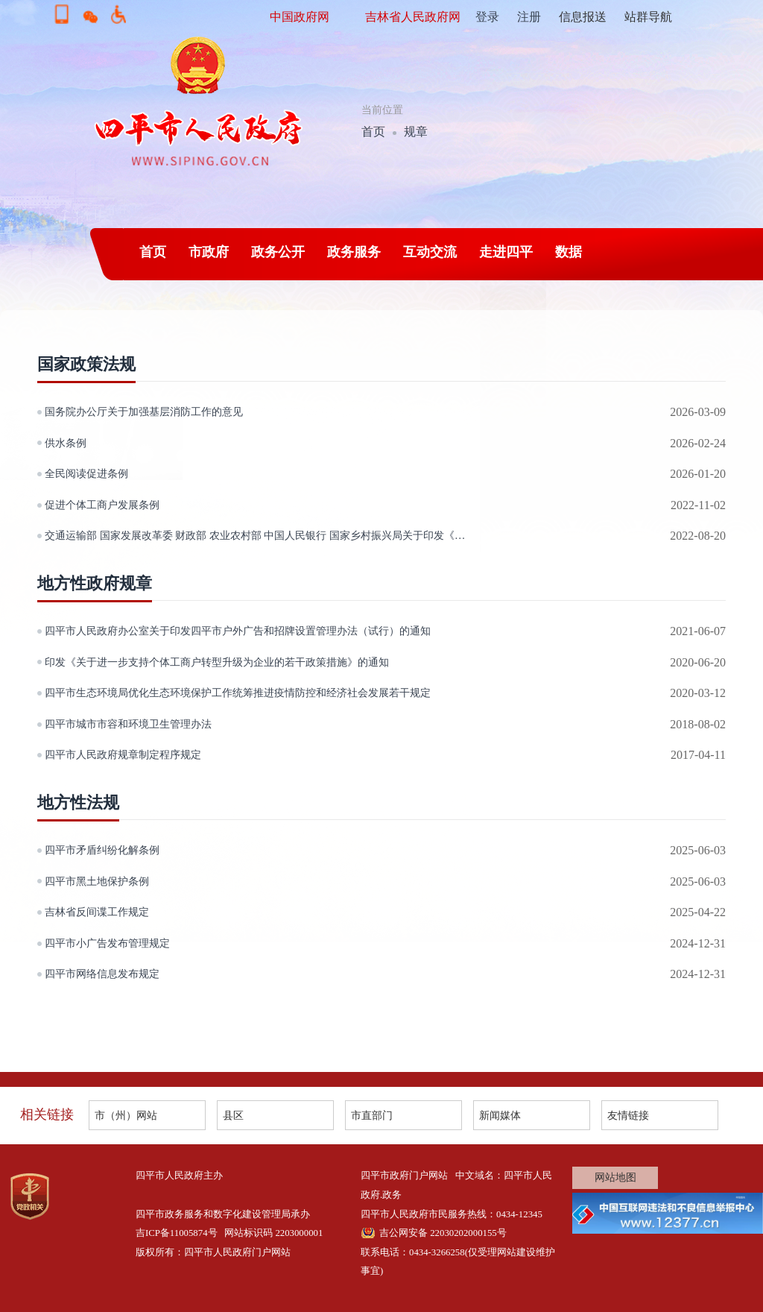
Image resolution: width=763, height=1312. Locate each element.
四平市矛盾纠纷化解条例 (102, 850)
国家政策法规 (86, 364)
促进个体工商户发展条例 (102, 505)
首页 (373, 131)
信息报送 (583, 16)
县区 (233, 1115)
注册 (529, 16)
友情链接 (628, 1115)
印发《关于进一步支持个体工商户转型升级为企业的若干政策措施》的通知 (217, 662)
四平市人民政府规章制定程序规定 (123, 754)
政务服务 (354, 252)
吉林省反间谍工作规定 (97, 912)
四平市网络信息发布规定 (102, 974)
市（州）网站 (126, 1115)
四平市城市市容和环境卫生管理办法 (128, 724)
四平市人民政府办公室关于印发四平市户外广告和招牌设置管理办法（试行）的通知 (238, 631)
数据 (568, 252)
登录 (487, 16)
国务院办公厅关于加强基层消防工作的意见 (144, 411)
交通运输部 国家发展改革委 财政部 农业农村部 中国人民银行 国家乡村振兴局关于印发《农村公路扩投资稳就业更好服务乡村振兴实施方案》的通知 (262, 535)
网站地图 (615, 1177)
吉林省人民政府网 (412, 16)
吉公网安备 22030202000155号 (443, 1233)
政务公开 (278, 252)
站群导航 (648, 16)
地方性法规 (78, 802)
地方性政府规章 (94, 583)
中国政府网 (299, 16)
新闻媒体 (500, 1115)
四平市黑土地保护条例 (97, 881)
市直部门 (372, 1115)
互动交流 (430, 252)
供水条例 (65, 443)
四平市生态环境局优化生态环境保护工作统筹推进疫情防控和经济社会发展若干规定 (238, 692)
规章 (416, 131)
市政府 (209, 252)
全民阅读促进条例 (86, 473)
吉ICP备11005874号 (177, 1233)
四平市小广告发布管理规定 (107, 943)
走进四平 (506, 252)
